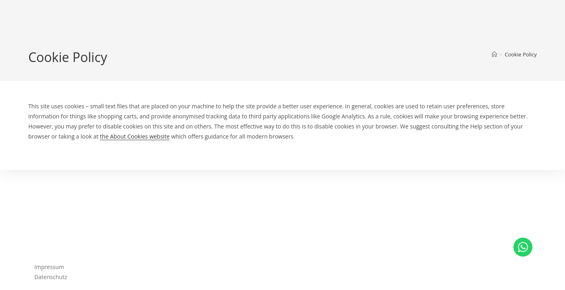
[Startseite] (494, 54)
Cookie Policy (521, 54)
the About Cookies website (135, 136)
